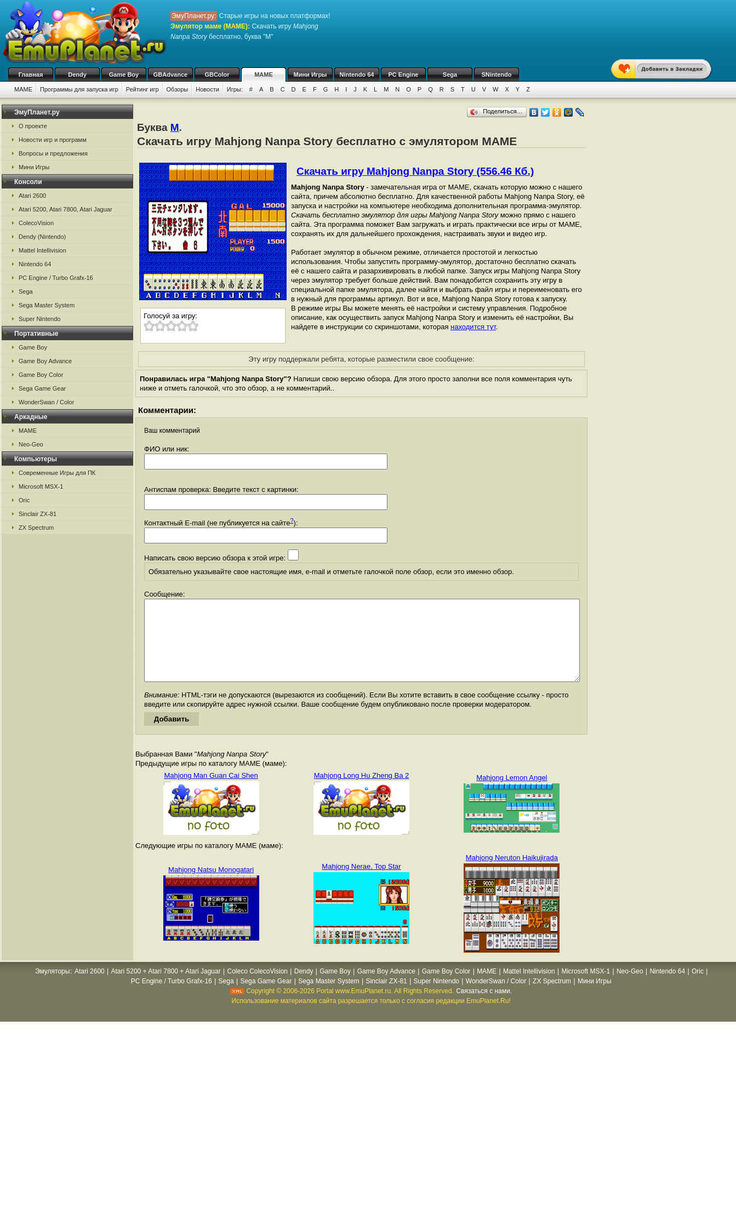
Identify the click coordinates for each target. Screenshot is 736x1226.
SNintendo (497, 74)
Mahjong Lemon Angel (511, 794)
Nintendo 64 (357, 74)
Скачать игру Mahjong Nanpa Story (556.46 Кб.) (415, 171)
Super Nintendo (39, 319)
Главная (31, 74)
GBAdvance (170, 74)
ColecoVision (36, 223)
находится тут (473, 327)
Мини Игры (310, 74)
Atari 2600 (32, 195)
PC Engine (403, 74)
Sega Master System (47, 305)
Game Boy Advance (45, 361)
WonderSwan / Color (46, 402)
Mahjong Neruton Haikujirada (512, 874)
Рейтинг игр (142, 89)
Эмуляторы (52, 988)
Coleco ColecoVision (257, 988)
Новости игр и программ (53, 139)
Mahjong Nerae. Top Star (361, 883)
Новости (207, 89)
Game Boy (124, 74)
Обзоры (178, 89)
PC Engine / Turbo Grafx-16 (56, 277)
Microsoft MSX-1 (41, 486)
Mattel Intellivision (42, 250)
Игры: (235, 89)
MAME (263, 74)
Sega (450, 74)
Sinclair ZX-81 (37, 514)
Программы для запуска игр (79, 89)
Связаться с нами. (484, 1007)
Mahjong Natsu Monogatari (211, 886)
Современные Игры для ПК (57, 472)
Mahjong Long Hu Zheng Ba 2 (361, 792)
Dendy (77, 74)
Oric (24, 500)
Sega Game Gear (42, 388)
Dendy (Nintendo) (42, 236)
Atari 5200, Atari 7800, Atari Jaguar (65, 209)
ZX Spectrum (36, 527)
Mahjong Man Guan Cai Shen (211, 792)
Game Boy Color (41, 374)
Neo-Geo (31, 444)
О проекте (33, 126)
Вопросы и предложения (53, 153)
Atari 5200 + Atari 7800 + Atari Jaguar (166, 988)
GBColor (216, 74)
